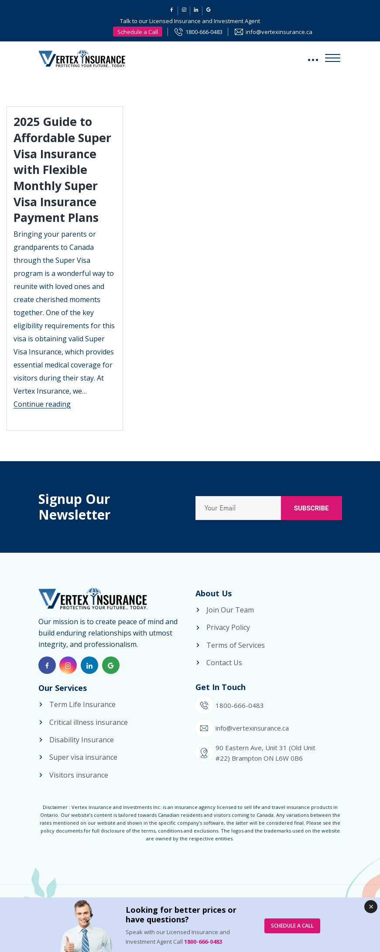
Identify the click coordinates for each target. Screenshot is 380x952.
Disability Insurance (81, 751)
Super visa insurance (83, 769)
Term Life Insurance (82, 716)
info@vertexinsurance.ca (279, 32)
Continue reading (42, 403)
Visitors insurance (78, 787)
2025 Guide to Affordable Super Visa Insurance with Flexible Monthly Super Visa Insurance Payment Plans (65, 168)
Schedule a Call (137, 32)
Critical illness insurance (88, 734)
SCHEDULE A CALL (292, 925)
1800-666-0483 (204, 32)
